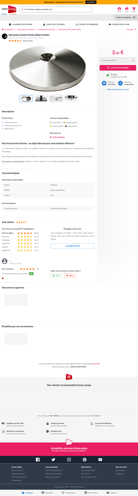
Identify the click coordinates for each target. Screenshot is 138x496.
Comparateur (16, 480)
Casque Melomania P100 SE (70, 2)
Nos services (86, 474)
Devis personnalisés (18, 477)
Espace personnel (18, 474)
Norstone (96, 364)
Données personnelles (54, 474)
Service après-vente (88, 477)
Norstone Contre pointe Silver (70, 29)
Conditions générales (53, 470)
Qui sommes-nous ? (88, 470)
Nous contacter (17, 470)
